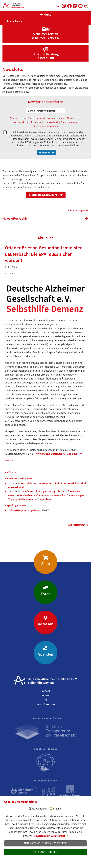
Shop (45, 563)
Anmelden (45, 152)
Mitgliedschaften (45, 780)
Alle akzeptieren (46, 852)
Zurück (9, 460)
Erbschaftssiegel (45, 748)
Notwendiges (39, 808)
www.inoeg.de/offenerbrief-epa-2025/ (57, 453)
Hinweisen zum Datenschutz (49, 835)
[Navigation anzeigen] (46, 14)
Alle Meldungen (76, 524)
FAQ (45, 699)
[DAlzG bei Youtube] (80, 6)
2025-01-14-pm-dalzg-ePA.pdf (25, 510)
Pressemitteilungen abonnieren (45, 194)
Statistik (57, 808)
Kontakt (45, 691)
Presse (45, 695)
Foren (45, 593)
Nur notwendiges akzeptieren (45, 843)
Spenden (45, 654)
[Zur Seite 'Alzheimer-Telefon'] (45, 31)
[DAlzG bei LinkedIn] (75, 6)
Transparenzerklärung (45, 718)
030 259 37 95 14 (45, 38)
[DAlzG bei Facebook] (69, 6)
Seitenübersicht (46, 704)
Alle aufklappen (76, 210)
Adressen (45, 624)
